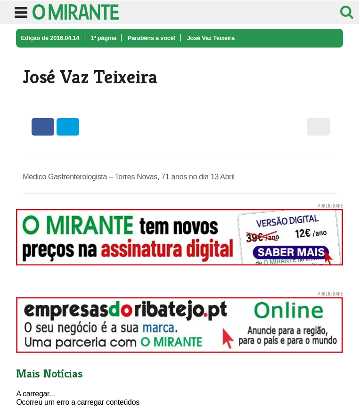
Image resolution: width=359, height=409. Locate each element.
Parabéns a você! (152, 37)
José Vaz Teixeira (211, 37)
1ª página (103, 37)
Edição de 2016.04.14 (50, 37)
